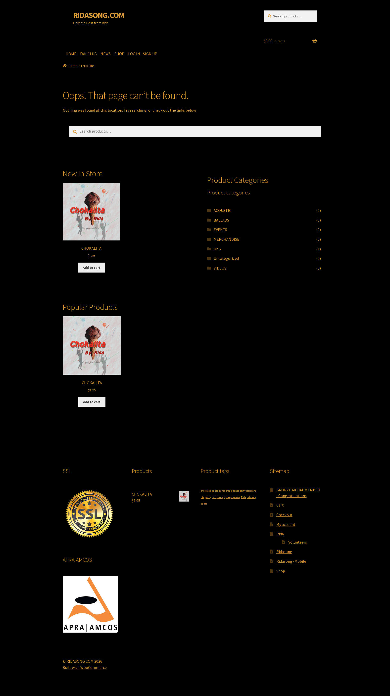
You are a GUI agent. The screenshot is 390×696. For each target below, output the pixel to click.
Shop (280, 570)
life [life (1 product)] (202, 497)
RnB (217, 248)
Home (73, 65)
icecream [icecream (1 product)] (251, 490)
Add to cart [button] (91, 267)
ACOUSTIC (222, 210)
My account (285, 524)
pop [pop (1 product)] (227, 497)
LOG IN (135, 53)
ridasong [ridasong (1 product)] (251, 497)
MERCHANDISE (226, 239)
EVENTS (220, 229)
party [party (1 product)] (208, 497)
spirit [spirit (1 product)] (204, 503)
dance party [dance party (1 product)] (239, 490)
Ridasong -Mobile (291, 561)
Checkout (284, 514)
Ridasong (284, 551)
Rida (280, 533)
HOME (71, 53)
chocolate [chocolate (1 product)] (206, 490)
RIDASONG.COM (98, 15)
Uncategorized (226, 258)
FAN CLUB (89, 53)
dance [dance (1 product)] (215, 490)
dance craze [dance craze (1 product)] (225, 490)
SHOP (119, 53)
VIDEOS (220, 268)
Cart (280, 505)
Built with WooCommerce (85, 667)
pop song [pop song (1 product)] (235, 497)
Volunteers (297, 542)
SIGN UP (149, 53)
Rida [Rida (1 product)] (243, 497)
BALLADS (221, 220)
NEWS (105, 53)
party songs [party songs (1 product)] (218, 497)
